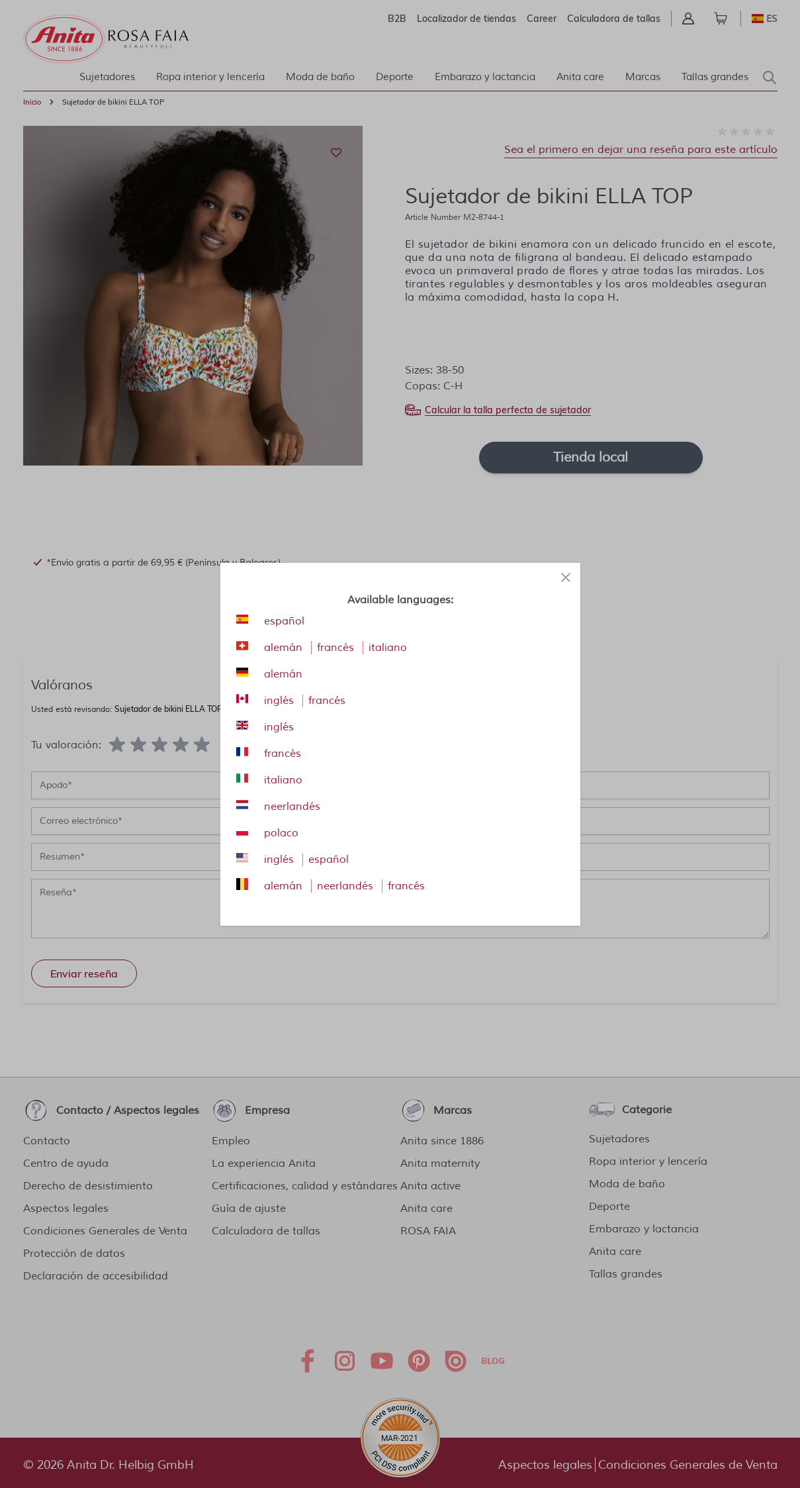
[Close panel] (566, 577)
